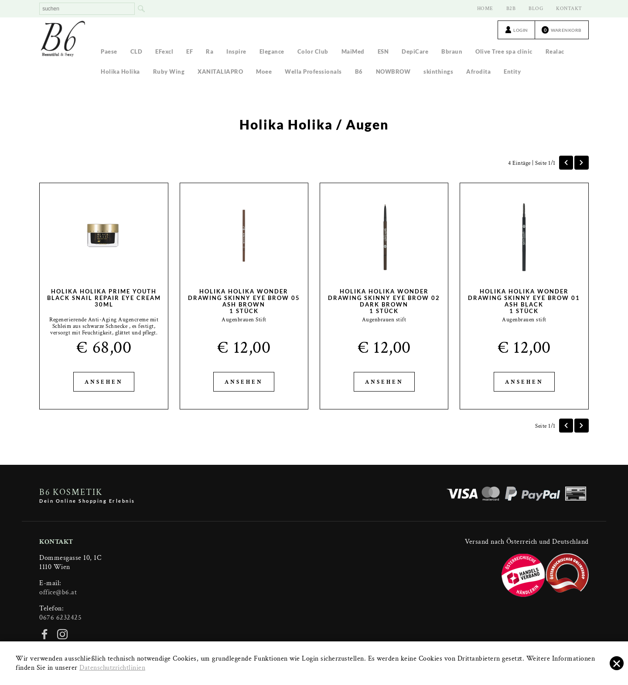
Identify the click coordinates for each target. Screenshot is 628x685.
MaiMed (353, 51)
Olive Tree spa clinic (503, 51)
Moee (264, 71)
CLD (136, 51)
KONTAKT (569, 8)
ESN (383, 51)
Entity (512, 71)
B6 (359, 71)
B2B (511, 8)
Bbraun (451, 51)
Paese (109, 51)
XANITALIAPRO (220, 71)
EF (189, 51)
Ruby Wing (169, 71)
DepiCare (415, 51)
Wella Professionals (313, 71)
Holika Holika (120, 71)
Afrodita (478, 71)
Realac (555, 51)
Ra (209, 51)
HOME (485, 8)
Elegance (271, 51)
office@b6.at (58, 592)
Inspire (236, 51)
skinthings (438, 71)
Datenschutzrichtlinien (112, 667)
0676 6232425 (60, 617)
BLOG (536, 8)
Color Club (312, 51)
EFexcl (164, 51)
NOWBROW (393, 71)
